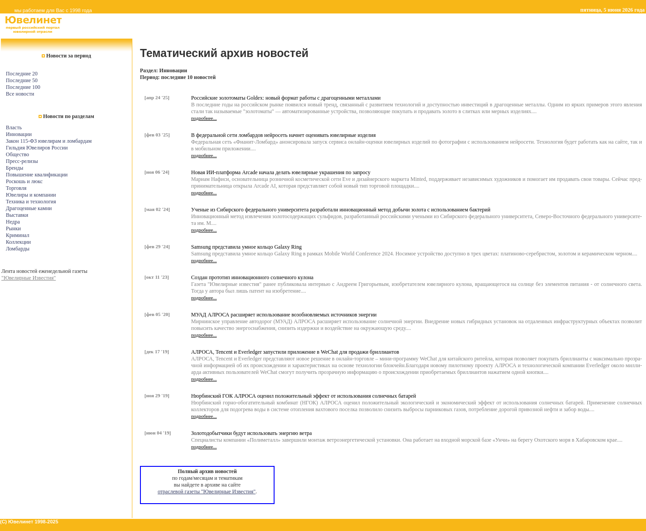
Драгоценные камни (29, 208)
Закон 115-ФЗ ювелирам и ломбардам (49, 141)
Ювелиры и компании (31, 195)
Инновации (19, 134)
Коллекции (18, 242)
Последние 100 (23, 87)
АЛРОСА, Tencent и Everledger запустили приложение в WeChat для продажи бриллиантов (295, 352)
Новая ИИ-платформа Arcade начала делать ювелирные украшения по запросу (281, 172)
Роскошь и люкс (24, 181)
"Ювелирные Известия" (28, 278)
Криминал (17, 235)
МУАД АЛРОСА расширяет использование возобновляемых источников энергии (284, 315)
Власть (14, 127)
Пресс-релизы (22, 161)
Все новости (20, 94)
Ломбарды (18, 249)
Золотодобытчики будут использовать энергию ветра (251, 433)
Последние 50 (22, 80)
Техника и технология (31, 201)
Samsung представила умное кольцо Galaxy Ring (246, 247)
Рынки (13, 228)
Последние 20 (22, 73)
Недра (13, 222)
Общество (17, 154)
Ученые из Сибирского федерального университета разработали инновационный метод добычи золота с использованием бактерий (340, 209)
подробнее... (204, 118)
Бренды (14, 168)
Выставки (17, 215)
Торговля (16, 188)
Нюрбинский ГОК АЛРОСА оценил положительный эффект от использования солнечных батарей (303, 396)
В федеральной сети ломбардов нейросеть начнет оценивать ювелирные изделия (283, 135)
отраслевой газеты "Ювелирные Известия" (206, 491)
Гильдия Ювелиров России (37, 148)
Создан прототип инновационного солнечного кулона (252, 277)
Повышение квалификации (37, 174)
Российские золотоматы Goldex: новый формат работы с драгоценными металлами (285, 98)
